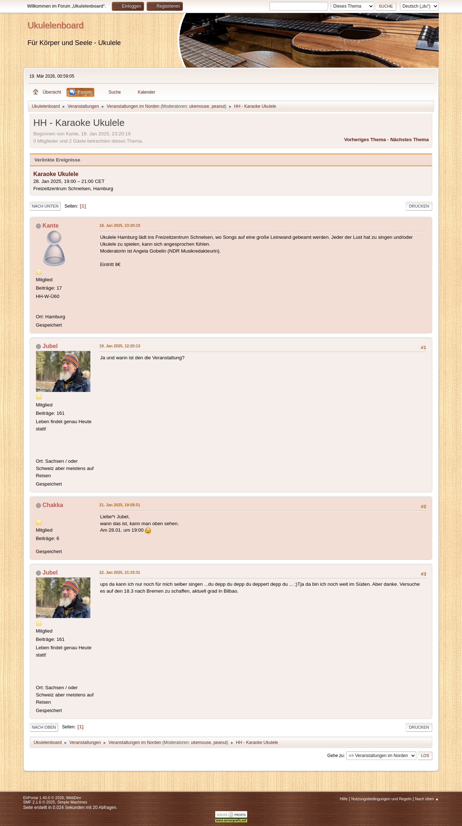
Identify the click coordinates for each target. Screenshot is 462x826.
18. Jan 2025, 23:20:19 (119, 225)
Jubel (50, 346)
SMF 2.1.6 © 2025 (39, 802)
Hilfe (344, 799)
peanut (218, 106)
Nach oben (44, 727)
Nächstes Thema (409, 139)
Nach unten (45, 206)
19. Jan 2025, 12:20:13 (119, 346)
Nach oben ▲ (427, 799)
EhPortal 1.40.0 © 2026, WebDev (52, 798)
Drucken (419, 206)
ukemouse (199, 106)
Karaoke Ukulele (55, 174)
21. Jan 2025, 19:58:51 (119, 505)
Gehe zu (335, 755)
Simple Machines (72, 802)
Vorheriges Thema (365, 139)
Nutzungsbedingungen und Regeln (381, 799)
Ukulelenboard (56, 25)
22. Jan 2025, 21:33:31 (119, 572)
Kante (50, 225)
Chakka (52, 505)
